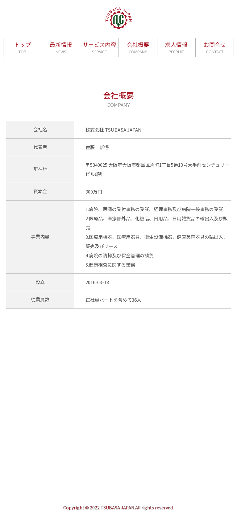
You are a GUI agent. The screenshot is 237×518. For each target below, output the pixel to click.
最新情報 (61, 47)
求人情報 (176, 47)
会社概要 (138, 47)
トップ (22, 47)
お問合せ (215, 47)
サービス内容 (99, 47)
